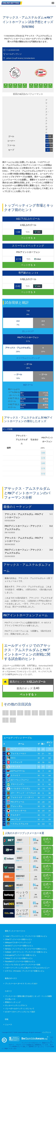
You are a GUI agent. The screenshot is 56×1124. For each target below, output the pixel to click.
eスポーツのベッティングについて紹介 (20, 1012)
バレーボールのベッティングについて (19, 1009)
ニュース (8, 1024)
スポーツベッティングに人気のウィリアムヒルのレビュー (27, 968)
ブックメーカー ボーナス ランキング (21, 984)
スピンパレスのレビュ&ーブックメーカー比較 (22, 965)
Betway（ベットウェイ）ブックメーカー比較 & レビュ (26, 949)
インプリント (46, 1032)
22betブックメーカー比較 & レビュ (18, 939)
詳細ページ (19, 842)
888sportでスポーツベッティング (18, 942)
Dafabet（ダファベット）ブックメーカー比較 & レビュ (26, 952)
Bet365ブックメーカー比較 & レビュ (19, 946)
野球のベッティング (13, 1002)
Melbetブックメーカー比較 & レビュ (19, 958)
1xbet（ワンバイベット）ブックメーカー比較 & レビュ (26, 936)
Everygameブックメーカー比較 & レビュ (20, 955)
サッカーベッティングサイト (16, 1005)
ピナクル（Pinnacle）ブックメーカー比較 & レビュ (24, 971)
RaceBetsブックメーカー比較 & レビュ (20, 961)
